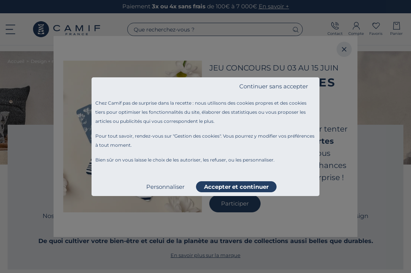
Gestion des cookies (197, 136)
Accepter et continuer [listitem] (236, 186)
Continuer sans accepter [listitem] (273, 86)
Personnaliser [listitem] (165, 186)
